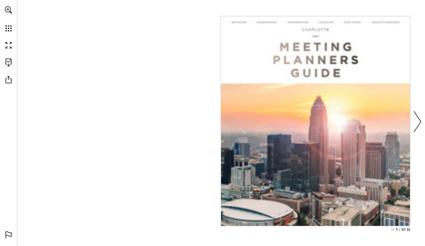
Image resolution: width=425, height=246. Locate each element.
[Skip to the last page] (408, 229)
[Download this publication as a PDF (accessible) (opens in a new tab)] (8, 62)
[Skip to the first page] (392, 229)
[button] (8, 9)
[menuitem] (8, 18)
